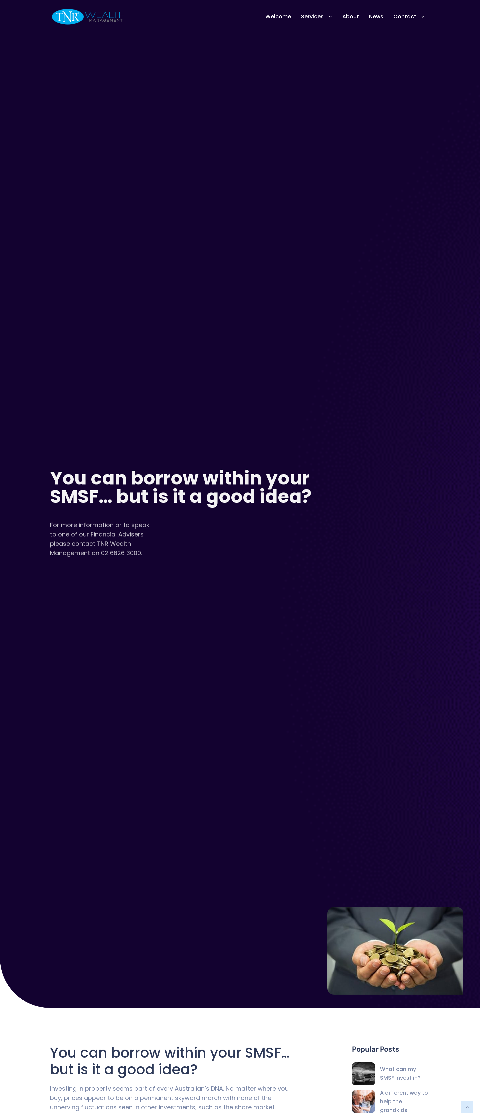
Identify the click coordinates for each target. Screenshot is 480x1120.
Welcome (278, 16)
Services (316, 16)
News (376, 16)
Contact (409, 16)
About (350, 16)
